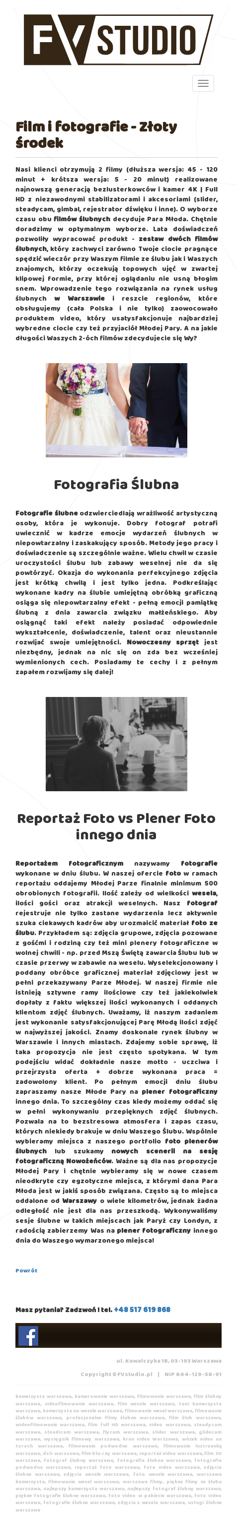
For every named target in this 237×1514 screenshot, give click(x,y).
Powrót (26, 1270)
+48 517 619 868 (142, 1310)
